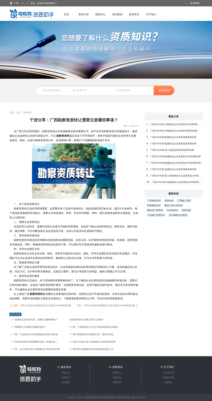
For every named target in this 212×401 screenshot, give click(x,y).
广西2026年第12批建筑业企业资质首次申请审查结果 (176, 124)
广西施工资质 (184, 200)
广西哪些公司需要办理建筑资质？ (29, 327)
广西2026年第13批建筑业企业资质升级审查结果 (174, 131)
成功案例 (117, 17)
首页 (67, 17)
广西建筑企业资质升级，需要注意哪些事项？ (35, 319)
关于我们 (151, 17)
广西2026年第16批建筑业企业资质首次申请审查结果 (177, 182)
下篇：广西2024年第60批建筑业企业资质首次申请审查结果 (105, 305)
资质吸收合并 (154, 205)
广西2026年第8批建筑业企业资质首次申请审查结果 (175, 156)
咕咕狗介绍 (168, 372)
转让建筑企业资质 (178, 215)
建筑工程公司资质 (174, 205)
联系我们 (168, 382)
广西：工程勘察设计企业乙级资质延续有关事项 (94, 327)
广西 (16, 3)
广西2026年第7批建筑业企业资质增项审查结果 (173, 169)
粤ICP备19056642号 (136, 397)
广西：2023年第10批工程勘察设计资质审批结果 (36, 349)
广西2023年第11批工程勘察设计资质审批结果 (93, 342)
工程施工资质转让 (156, 215)
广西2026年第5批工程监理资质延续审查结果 (172, 150)
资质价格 (169, 200)
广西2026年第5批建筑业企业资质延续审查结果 (173, 143)
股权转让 (100, 17)
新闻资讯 (134, 17)
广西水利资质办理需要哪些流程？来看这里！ (35, 342)
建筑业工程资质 (155, 210)
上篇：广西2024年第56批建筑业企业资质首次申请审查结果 (42, 305)
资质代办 (65, 372)
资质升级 (117, 382)
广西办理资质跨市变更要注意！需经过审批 (92, 334)
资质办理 (83, 17)
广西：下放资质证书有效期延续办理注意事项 (35, 334)
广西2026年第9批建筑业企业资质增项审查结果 (173, 137)
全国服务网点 (168, 377)
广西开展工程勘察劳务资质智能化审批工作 (92, 349)
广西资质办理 (154, 200)
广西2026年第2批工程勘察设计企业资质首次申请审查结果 (179, 176)
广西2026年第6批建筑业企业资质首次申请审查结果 (175, 163)
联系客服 (194, 3)
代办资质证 (172, 210)
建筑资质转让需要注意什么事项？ (87, 319)
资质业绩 (186, 210)
